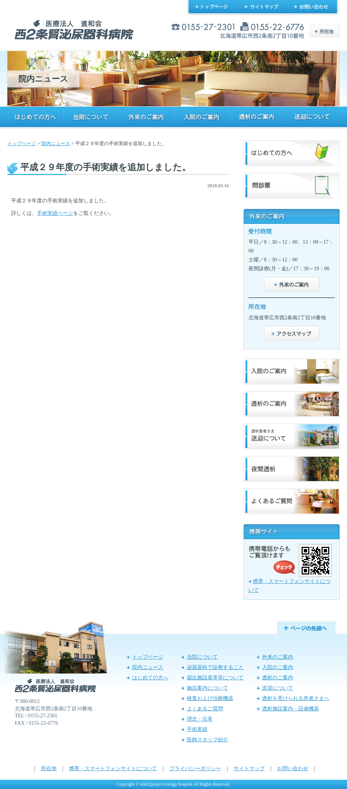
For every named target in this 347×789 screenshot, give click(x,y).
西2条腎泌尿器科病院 (74, 30)
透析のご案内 (277, 677)
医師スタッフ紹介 (207, 739)
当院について (202, 657)
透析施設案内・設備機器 (290, 708)
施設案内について (207, 688)
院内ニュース (55, 143)
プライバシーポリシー (195, 768)
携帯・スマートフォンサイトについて (113, 768)
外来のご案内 (277, 657)
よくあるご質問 (205, 708)
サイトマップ (249, 768)
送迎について (277, 688)
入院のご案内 (277, 667)
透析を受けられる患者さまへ (295, 698)
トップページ (21, 143)
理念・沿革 (200, 719)
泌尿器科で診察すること (215, 667)
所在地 (48, 768)
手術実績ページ (55, 213)
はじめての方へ (150, 677)
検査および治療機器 (210, 698)
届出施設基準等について (215, 677)
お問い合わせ (292, 768)
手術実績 (197, 729)
